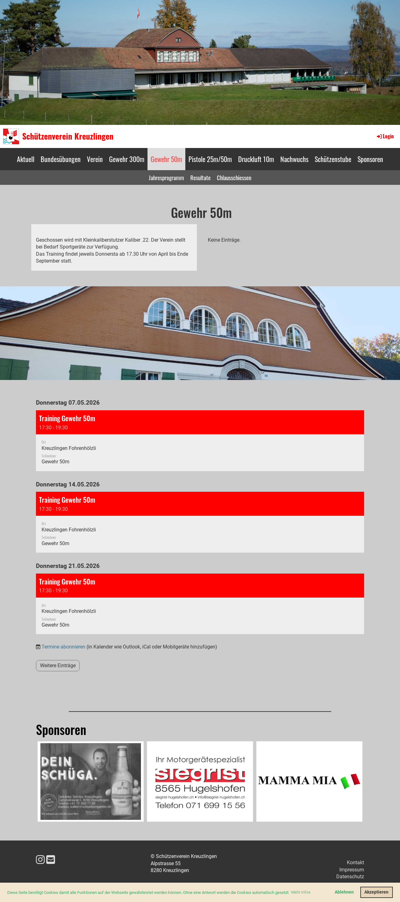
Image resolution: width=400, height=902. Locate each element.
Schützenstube (333, 159)
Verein (95, 159)
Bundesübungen (61, 159)
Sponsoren (370, 159)
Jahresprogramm (166, 177)
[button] (200, 440)
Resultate (200, 177)
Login (385, 136)
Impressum (351, 870)
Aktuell (25, 159)
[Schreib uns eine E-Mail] (50, 860)
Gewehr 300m (126, 159)
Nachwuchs (294, 159)
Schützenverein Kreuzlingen (67, 136)
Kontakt (355, 862)
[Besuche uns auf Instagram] (40, 860)
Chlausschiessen (234, 177)
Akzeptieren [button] (376, 892)
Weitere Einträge (58, 665)
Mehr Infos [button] (301, 892)
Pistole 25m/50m (210, 159)
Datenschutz (350, 877)
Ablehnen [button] (344, 892)
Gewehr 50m (166, 159)
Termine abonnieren (63, 647)
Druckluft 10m (256, 159)
